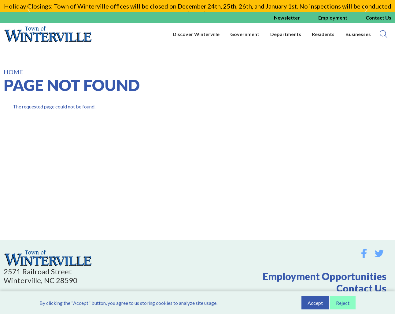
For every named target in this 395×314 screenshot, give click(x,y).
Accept (315, 303)
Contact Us (361, 288)
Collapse (385, 18)
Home (13, 71)
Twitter (379, 253)
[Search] (383, 34)
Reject (342, 303)
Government (244, 34)
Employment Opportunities (324, 276)
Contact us (378, 17)
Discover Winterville (196, 34)
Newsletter (287, 17)
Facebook (364, 253)
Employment (332, 17)
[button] (29, 10)
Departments (285, 34)
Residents (323, 34)
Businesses (358, 34)
